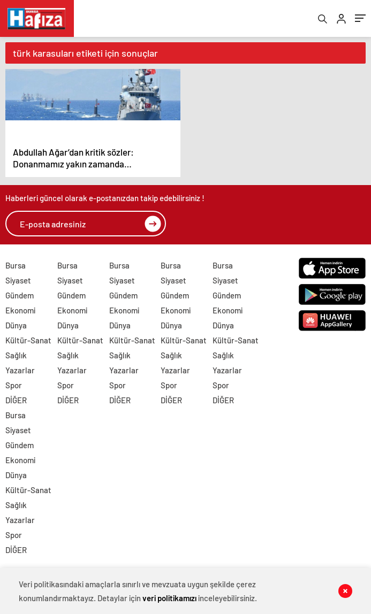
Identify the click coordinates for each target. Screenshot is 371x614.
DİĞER (16, 400)
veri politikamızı (169, 598)
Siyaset (18, 281)
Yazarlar (20, 370)
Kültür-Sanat (28, 341)
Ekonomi (20, 311)
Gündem (19, 296)
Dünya (16, 326)
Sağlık (16, 355)
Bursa (15, 266)
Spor (13, 385)
